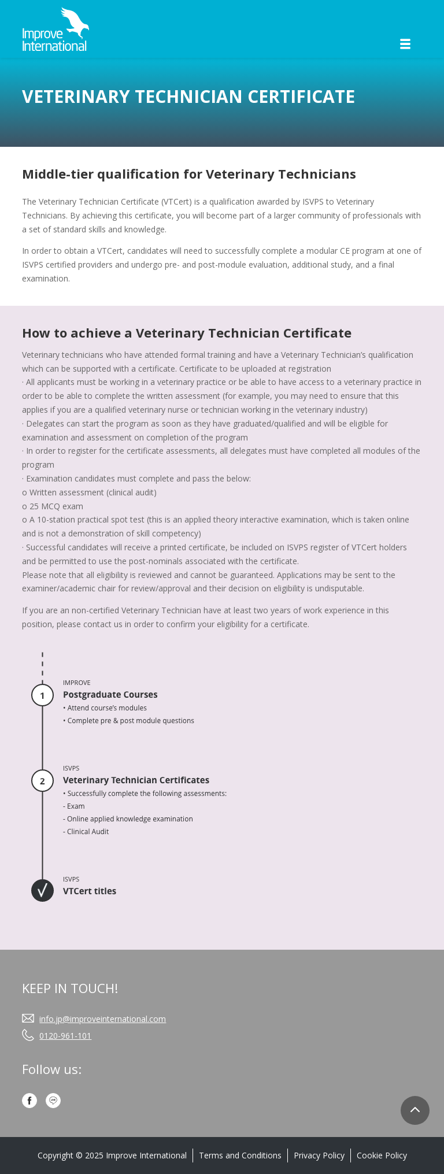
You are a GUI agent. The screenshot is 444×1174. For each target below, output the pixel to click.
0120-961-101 (65, 1035)
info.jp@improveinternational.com (102, 1018)
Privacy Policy (319, 1155)
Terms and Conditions (240, 1155)
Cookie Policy (382, 1155)
